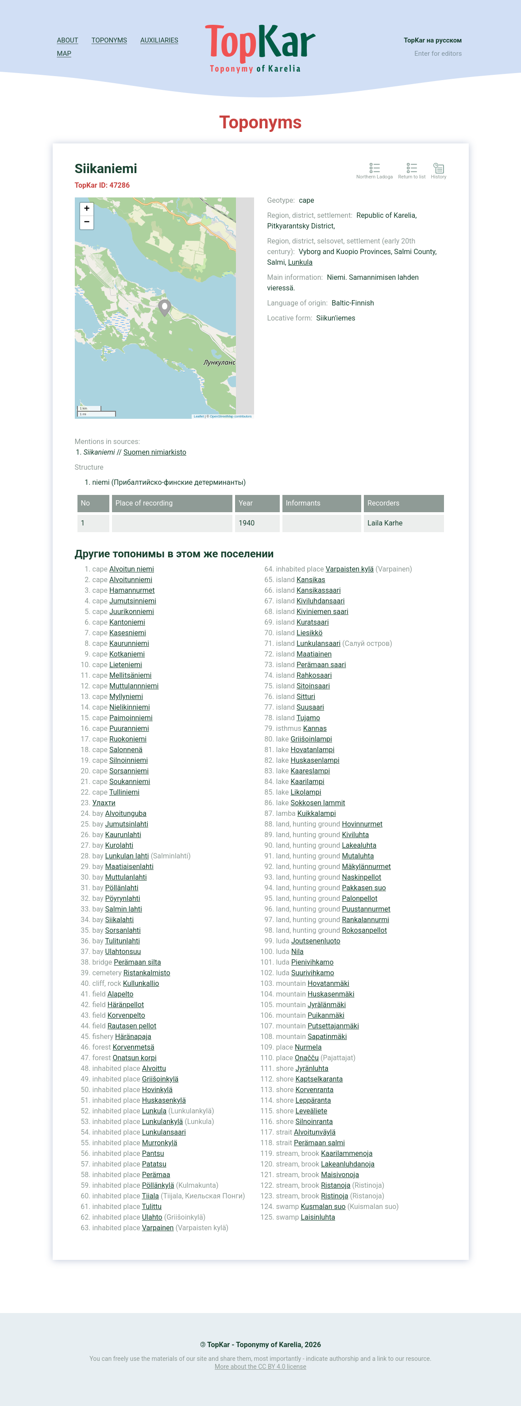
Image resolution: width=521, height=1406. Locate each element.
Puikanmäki (326, 1015)
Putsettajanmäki (333, 1026)
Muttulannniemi (133, 686)
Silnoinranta (314, 1121)
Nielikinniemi (129, 707)
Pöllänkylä (158, 1185)
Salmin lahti (123, 909)
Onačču (307, 1058)
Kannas (315, 728)
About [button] (67, 40)
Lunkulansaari (164, 1132)
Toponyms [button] (109, 40)
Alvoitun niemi (131, 569)
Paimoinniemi (131, 718)
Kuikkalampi (316, 813)
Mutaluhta (358, 856)
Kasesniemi (127, 633)
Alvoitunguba (126, 813)
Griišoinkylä (160, 1079)
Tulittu (152, 1206)
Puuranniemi (129, 728)
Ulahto (152, 1217)
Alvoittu (154, 1068)
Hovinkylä (157, 1089)
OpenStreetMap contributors (230, 416)
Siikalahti (119, 919)
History (439, 177)
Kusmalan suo (323, 1206)
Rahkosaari (314, 675)
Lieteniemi (125, 665)
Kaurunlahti (123, 834)
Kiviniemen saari (322, 611)
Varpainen (158, 1228)
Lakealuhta (359, 845)
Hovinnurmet (362, 824)
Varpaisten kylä (350, 569)
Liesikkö (309, 633)
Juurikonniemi (131, 611)
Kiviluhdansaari (321, 601)
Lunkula (300, 262)
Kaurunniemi (129, 643)
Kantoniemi (127, 622)
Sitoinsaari (313, 686)
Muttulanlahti (126, 877)
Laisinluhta (318, 1217)
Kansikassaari (319, 590)
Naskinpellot (361, 877)
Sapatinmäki (327, 1036)
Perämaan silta (137, 962)
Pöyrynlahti (122, 898)
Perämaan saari (321, 665)
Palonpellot (359, 898)
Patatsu (154, 1164)
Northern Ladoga (374, 177)
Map (64, 54)
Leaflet (199, 416)
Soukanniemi (129, 781)
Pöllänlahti (122, 888)
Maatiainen (314, 654)
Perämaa (156, 1174)
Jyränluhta (311, 1068)
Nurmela (308, 1047)
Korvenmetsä (133, 1047)
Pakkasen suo (364, 888)
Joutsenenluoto (315, 941)
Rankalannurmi (365, 919)
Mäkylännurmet (366, 866)
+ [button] (86, 209)
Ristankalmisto (146, 973)
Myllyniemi (126, 696)
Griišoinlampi (311, 739)
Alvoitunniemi (130, 580)
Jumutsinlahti (126, 824)
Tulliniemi (124, 792)
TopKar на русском (433, 40)
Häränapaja (133, 1036)
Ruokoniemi (128, 739)
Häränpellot (126, 1004)
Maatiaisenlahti (129, 866)
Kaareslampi (310, 771)
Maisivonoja (340, 1174)
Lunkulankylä (162, 1121)
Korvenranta (314, 1089)
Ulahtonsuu (123, 951)
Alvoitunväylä (315, 1132)
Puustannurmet (366, 909)
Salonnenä (126, 749)
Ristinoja (334, 1196)
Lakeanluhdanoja (347, 1164)
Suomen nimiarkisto (154, 452)
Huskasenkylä (164, 1100)
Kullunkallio (141, 983)
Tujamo (308, 718)
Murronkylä (160, 1143)
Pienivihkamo (312, 962)
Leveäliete (311, 1111)
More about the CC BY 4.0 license (260, 1366)
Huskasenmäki (331, 994)
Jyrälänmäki (327, 1004)
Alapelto (121, 994)
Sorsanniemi (129, 771)
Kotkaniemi (127, 654)
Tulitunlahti (122, 941)
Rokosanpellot (364, 930)
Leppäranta (313, 1100)
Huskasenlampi (315, 760)
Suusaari (310, 707)
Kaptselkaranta (319, 1079)
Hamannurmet (132, 590)
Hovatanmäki (328, 983)
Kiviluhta (355, 834)
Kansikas (311, 580)
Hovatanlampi (313, 749)
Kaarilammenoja (346, 1153)
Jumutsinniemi (132, 601)
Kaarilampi (307, 781)
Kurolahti (119, 845)
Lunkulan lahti (127, 856)
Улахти (104, 803)
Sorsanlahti (123, 930)
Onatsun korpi (134, 1058)
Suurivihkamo (312, 973)
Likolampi (306, 792)
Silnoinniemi (128, 760)
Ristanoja (335, 1185)
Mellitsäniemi (130, 675)
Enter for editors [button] (438, 54)
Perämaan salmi (319, 1143)
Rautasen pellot (132, 1026)
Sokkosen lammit (318, 803)
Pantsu (153, 1153)
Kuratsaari (313, 622)
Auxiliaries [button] (159, 40)
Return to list (412, 177)
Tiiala (150, 1196)
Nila (297, 951)
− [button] (86, 222)
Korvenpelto (126, 1015)
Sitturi (306, 696)
